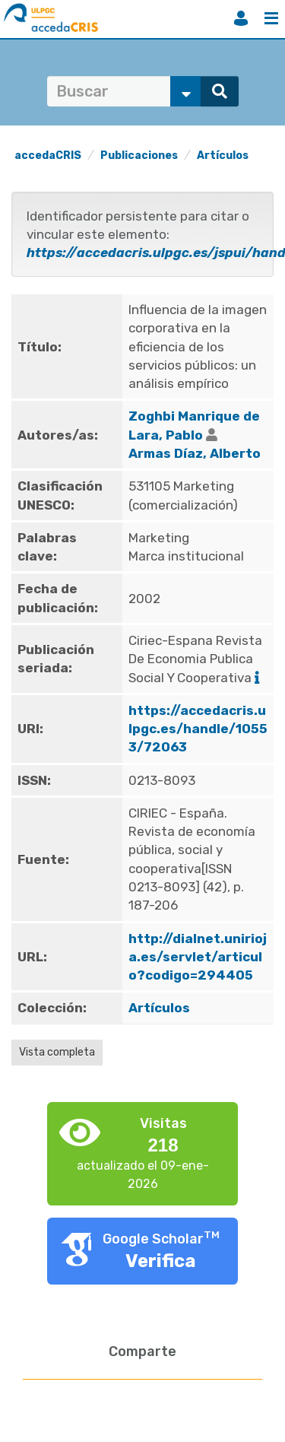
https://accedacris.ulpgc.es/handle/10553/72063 (198, 729)
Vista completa (57, 1052)
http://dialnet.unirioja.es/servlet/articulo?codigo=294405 (197, 957)
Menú (271, 18)
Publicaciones (139, 155)
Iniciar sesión (241, 18)
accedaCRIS (47, 155)
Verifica (160, 1261)
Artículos (223, 155)
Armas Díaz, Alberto (194, 453)
